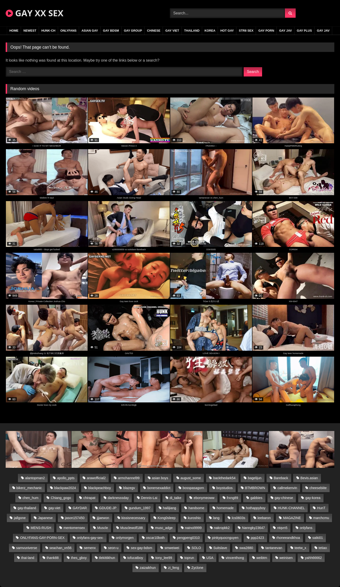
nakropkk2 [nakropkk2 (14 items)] (222, 528)
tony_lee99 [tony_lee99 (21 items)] (163, 558)
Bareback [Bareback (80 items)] (281, 478)
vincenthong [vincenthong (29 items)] (235, 558)
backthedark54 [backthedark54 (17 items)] (224, 478)
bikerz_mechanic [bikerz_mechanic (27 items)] (29, 488)
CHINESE (153, 30)
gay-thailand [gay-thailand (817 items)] (27, 508)
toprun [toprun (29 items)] (189, 558)
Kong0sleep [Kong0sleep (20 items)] (166, 518)
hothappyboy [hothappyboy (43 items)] (255, 508)
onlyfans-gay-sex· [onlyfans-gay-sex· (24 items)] (90, 538)
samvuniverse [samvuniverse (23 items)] (26, 548)
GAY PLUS (304, 30)
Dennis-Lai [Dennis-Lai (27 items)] (149, 498)
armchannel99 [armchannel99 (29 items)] (129, 478)
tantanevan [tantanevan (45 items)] (273, 548)
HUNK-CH (48, 30)
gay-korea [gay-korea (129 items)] (312, 498)
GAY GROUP (133, 30)
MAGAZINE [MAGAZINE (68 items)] (292, 518)
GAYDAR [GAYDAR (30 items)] (80, 508)
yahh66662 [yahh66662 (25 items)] (313, 558)
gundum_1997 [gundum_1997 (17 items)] (140, 508)
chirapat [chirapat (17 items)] (89, 498)
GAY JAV (285, 30)
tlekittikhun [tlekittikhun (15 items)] (107, 558)
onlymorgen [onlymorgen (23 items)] (125, 538)
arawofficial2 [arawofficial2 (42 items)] (96, 478)
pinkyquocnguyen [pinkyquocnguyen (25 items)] (225, 538)
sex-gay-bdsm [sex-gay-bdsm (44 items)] (141, 548)
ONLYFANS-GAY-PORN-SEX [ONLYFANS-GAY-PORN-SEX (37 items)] (42, 538)
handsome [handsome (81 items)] (196, 508)
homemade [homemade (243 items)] (225, 508)
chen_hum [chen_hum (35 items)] (30, 498)
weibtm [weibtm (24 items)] (261, 558)
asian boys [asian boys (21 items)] (160, 478)
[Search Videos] (227, 13)
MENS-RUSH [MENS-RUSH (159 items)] (41, 528)
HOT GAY (227, 30)
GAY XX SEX (34, 13)
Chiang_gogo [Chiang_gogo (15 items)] (61, 498)
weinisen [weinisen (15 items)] (286, 558)
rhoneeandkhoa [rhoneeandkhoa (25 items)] (288, 538)
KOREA (209, 30)
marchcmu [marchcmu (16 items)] (321, 518)
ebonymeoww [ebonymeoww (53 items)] (204, 498)
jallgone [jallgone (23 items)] (20, 518)
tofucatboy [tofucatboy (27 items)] (135, 558)
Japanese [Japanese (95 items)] (45, 518)
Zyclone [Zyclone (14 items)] (197, 568)
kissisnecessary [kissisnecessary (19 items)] (133, 518)
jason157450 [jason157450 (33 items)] (75, 518)
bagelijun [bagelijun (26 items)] (255, 478)
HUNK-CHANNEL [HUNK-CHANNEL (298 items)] (291, 508)
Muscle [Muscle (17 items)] (102, 528)
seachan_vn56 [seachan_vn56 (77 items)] (60, 548)
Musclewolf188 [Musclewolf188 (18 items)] (131, 528)
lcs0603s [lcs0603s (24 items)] (238, 518)
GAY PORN (266, 30)
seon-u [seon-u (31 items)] (113, 548)
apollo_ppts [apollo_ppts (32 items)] (66, 478)
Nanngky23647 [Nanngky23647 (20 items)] (253, 528)
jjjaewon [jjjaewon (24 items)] (103, 518)
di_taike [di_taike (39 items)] (175, 498)
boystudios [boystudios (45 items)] (224, 488)
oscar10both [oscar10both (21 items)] (155, 538)
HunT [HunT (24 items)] (321, 508)
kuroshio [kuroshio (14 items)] (194, 518)
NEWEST (29, 30)
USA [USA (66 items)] (209, 558)
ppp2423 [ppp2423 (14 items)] (257, 538)
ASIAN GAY (89, 30)
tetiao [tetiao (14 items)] (323, 548)
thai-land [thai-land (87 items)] (27, 558)
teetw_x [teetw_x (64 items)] (300, 548)
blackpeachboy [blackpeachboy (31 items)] (99, 488)
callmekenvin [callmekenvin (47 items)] (287, 488)
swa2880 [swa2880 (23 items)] (246, 548)
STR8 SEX (246, 30)
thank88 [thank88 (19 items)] (53, 558)
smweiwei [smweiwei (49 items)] (172, 548)
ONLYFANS (68, 30)
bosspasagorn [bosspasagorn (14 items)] (193, 488)
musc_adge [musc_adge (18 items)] (164, 528)
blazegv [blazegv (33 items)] (129, 488)
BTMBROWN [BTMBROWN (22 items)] (255, 488)
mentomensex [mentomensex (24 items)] (74, 528)
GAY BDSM (111, 30)
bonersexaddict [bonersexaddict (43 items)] (158, 488)
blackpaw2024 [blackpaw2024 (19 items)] (65, 488)
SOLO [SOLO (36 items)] (196, 548)
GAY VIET (172, 30)
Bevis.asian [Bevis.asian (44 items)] (309, 478)
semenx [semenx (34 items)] (90, 548)
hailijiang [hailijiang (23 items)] (169, 508)
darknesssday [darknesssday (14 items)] (118, 498)
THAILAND (192, 30)
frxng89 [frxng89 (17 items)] (232, 498)
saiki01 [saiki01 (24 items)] (317, 538)
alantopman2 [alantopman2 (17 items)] (35, 478)
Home (13, 30)
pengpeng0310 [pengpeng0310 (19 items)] (188, 538)
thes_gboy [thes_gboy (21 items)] (79, 558)
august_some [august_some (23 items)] (190, 478)
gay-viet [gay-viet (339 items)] (54, 508)
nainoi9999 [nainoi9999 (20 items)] (193, 528)
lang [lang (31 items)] (216, 518)
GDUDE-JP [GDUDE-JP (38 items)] (108, 508)
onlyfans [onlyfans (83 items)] (306, 528)
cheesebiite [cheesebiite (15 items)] (318, 488)
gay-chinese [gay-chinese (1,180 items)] (284, 498)
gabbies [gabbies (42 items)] (256, 498)
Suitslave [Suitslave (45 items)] (220, 548)
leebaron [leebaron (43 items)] (264, 518)
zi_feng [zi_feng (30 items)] (173, 568)
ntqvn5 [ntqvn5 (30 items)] (282, 528)
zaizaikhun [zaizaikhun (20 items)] (148, 568)
